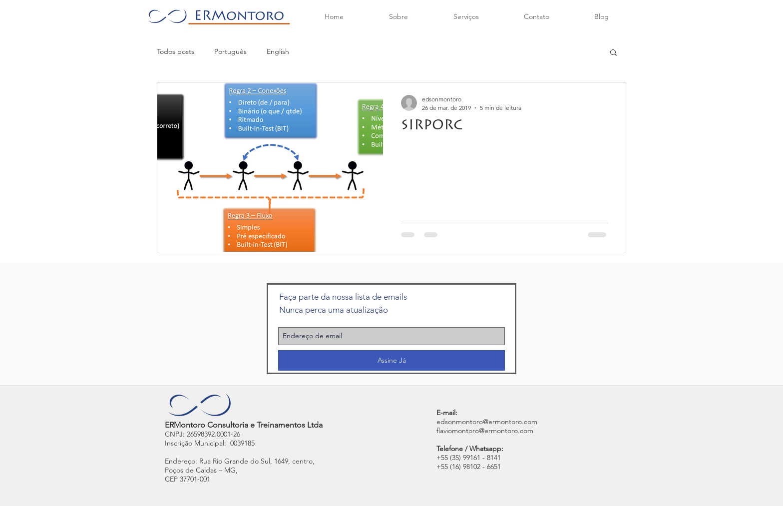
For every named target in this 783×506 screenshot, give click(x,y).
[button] (613, 53)
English (278, 51)
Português (230, 51)
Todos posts (175, 51)
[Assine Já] (391, 360)
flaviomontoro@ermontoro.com (484, 430)
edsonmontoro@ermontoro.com (486, 421)
